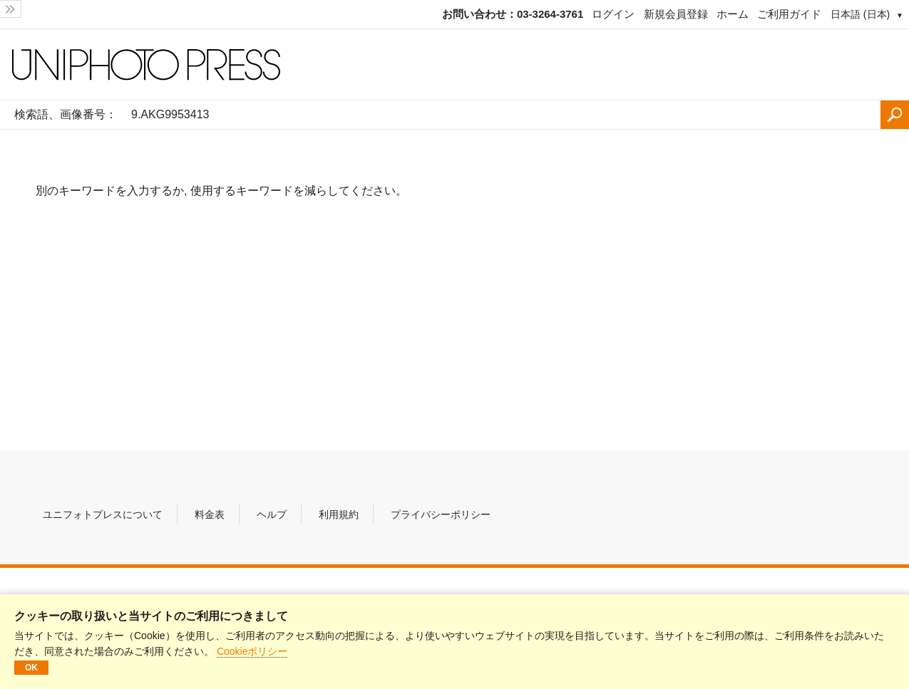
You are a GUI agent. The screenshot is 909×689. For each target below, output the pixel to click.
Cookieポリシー (252, 651)
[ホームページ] (454, 64)
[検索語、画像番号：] (502, 114)
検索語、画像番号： (65, 114)
